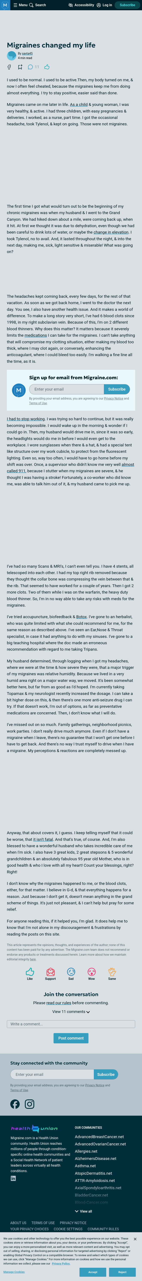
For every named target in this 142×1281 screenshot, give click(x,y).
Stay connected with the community (49, 1063)
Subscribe (127, 5)
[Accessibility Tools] (81, 5)
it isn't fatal (43, 839)
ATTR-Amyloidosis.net (95, 1180)
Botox (81, 616)
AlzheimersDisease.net (96, 1158)
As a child (79, 104)
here (33, 959)
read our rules (58, 1002)
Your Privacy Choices (29, 1229)
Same (110, 973)
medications (36, 335)
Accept (92, 1272)
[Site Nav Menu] (20, 5)
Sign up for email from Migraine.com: (73, 378)
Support (49, 973)
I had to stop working (26, 418)
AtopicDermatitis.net (93, 1173)
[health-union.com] (34, 1128)
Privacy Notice (113, 398)
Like (27, 973)
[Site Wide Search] (37, 5)
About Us (18, 1223)
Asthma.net (85, 1165)
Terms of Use (38, 403)
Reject (122, 1272)
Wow (89, 973)
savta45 (27, 53)
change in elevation (111, 232)
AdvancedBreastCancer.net (99, 1136)
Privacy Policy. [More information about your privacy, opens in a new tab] (61, 1263)
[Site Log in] (104, 5)
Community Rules (103, 1229)
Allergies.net (86, 1151)
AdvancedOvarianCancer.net (100, 1144)
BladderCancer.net (91, 1195)
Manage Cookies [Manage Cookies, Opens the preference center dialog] (14, 1272)
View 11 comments (71, 1011)
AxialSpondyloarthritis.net (98, 1187)
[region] (71, 1256)
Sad (69, 973)
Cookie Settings (68, 1229)
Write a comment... (26, 1024)
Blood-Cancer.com (91, 1202)
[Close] (135, 1239)
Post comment (71, 1038)
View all (83, 1211)
